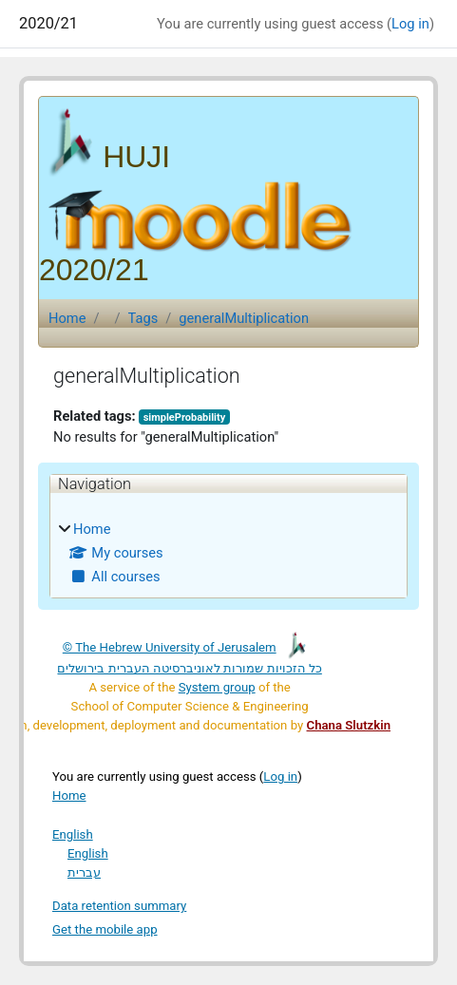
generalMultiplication (244, 318)
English (72, 834)
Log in (410, 23)
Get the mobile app (105, 929)
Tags (143, 318)
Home (67, 318)
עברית (84, 872)
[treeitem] (228, 553)
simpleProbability (184, 417)
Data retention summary (119, 906)
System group (217, 687)
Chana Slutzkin (348, 725)
